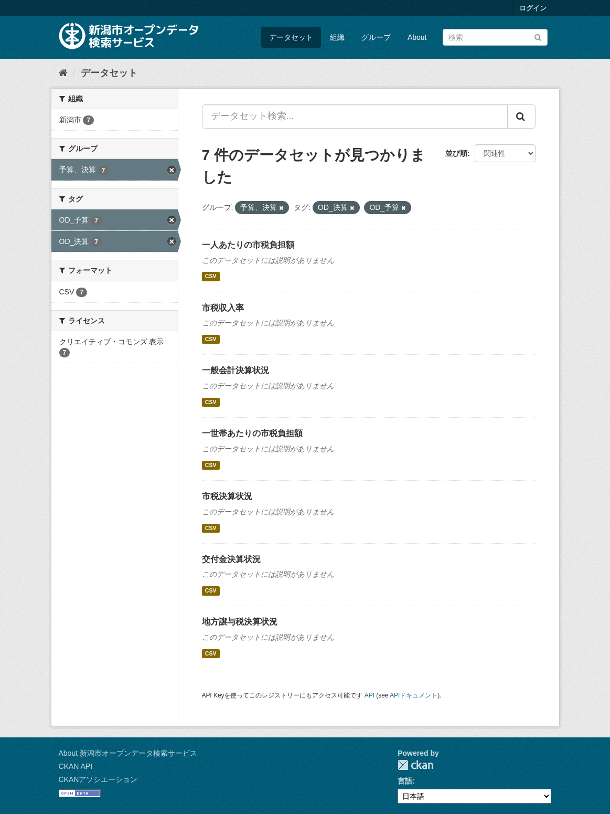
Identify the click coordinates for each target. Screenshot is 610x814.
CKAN (415, 764)
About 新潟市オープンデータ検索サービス (128, 753)
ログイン (533, 8)
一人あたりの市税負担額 (248, 244)
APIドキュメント (413, 695)
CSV (211, 276)
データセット (291, 37)
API (369, 695)
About (417, 37)
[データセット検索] (495, 37)
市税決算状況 (227, 496)
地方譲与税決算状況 (239, 621)
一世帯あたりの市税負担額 (252, 433)
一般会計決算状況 (235, 370)
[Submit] (537, 36)
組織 (337, 37)
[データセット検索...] (355, 116)
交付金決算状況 (231, 559)
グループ (376, 37)
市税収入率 (223, 307)
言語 (405, 781)
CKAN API (76, 766)
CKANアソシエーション (98, 779)
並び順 (456, 153)
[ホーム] (63, 73)
